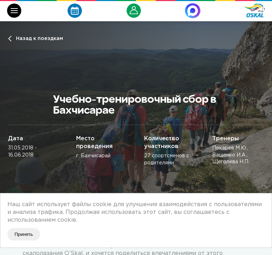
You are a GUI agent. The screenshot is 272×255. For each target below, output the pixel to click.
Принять (24, 234)
